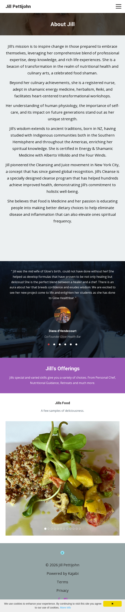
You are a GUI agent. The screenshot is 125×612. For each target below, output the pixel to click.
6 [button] (76, 344)
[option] (62, 304)
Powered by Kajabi (63, 573)
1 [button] (49, 344)
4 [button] (65, 344)
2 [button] (54, 344)
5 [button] (71, 344)
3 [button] (60, 344)
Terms (62, 581)
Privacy (62, 590)
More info (65, 607)
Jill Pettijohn (18, 6)
